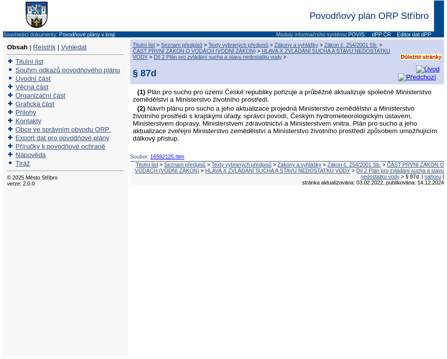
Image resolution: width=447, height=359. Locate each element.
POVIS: (357, 34)
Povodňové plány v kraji (87, 34)
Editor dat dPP (413, 34)
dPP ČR (380, 34)
